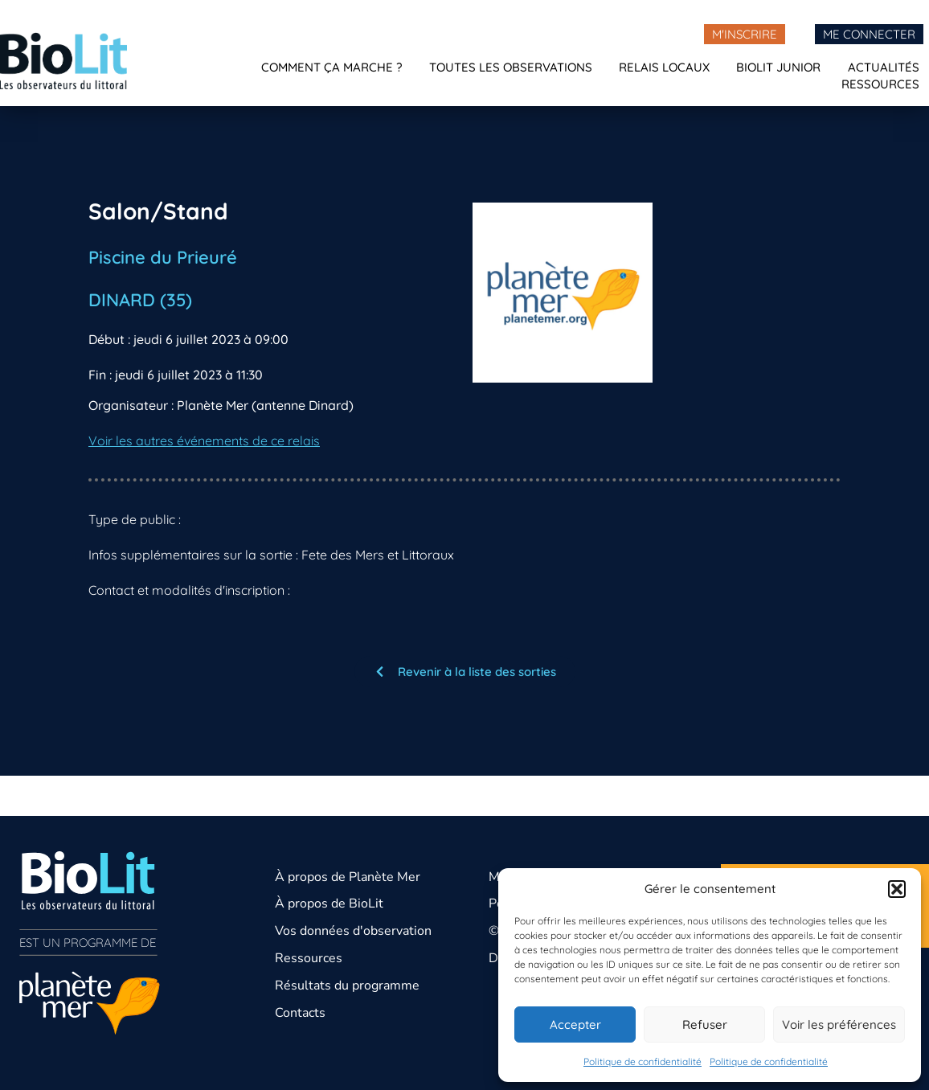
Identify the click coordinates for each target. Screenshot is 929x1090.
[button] (897, 889)
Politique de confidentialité (642, 1061)
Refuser (704, 1024)
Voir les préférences (839, 1024)
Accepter (575, 1024)
